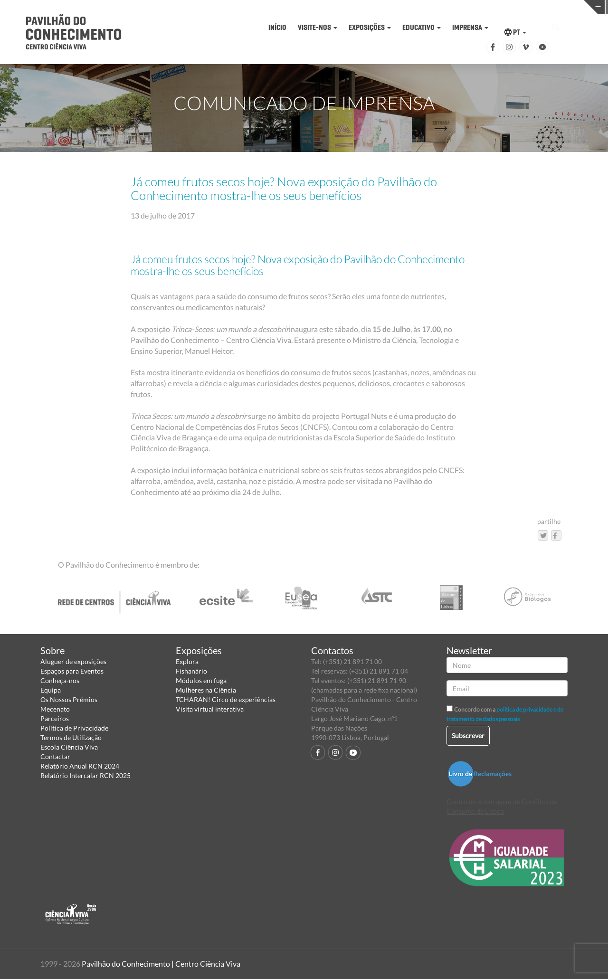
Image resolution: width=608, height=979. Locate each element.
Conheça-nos (59, 680)
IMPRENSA (470, 27)
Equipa (50, 690)
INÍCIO (277, 27)
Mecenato (55, 709)
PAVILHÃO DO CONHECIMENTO (334, 7)
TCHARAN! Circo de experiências (226, 699)
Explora (187, 661)
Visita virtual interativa (210, 709)
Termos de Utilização (71, 737)
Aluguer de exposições (73, 661)
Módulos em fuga (201, 680)
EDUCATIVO (421, 27)
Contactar (55, 756)
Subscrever (468, 736)
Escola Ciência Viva (69, 747)
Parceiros (54, 718)
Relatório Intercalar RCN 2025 (85, 775)
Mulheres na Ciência (206, 690)
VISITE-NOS (317, 27)
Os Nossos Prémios (68, 699)
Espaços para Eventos (72, 671)
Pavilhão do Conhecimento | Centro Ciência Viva (161, 963)
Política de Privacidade (74, 728)
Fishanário (191, 671)
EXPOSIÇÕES (370, 27)
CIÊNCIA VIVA (465, 6)
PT (515, 32)
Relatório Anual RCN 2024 (79, 766)
